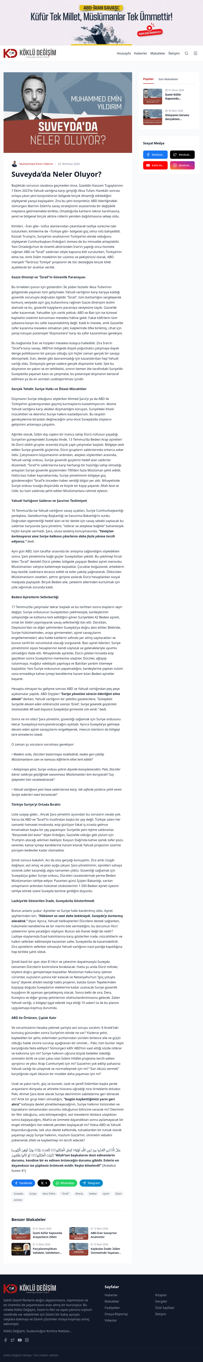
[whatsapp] (65, 1183)
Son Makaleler (168, 79)
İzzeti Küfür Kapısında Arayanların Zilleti (177, 98)
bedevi (93, 1193)
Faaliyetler (112, 1308)
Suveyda (18, 1193)
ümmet (18, 1200)
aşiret (106, 1193)
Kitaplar (161, 1295)
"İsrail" (65, 1193)
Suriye (32, 1193)
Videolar (111, 1320)
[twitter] (44, 1183)
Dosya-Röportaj (116, 1314)
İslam (119, 1193)
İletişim (174, 53)
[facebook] (23, 1183)
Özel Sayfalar (164, 1308)
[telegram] (91, 1183)
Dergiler (161, 1301)
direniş (79, 1193)
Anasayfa (124, 53)
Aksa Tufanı (49, 1193)
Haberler (140, 53)
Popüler (148, 79)
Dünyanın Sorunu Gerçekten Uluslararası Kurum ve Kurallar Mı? (178, 121)
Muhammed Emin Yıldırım (36, 164)
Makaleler (157, 53)
